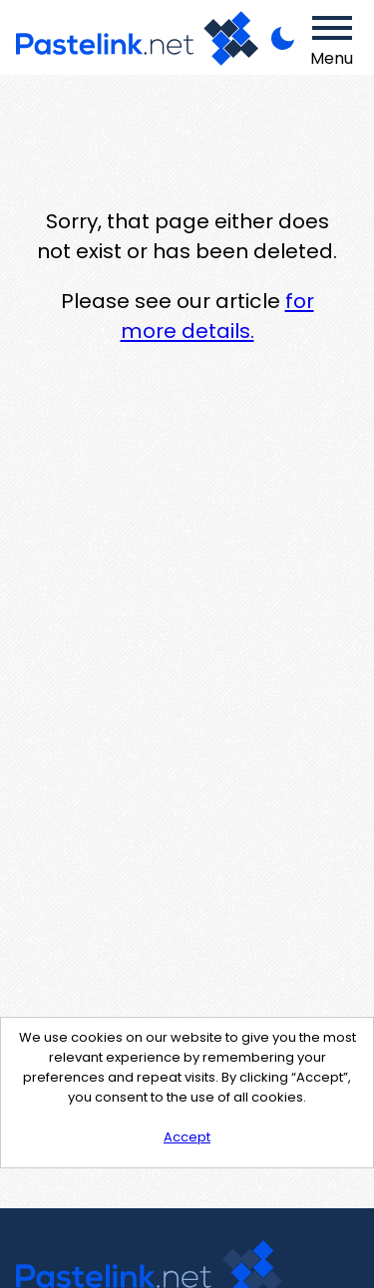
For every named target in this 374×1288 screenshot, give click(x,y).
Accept (187, 1136)
